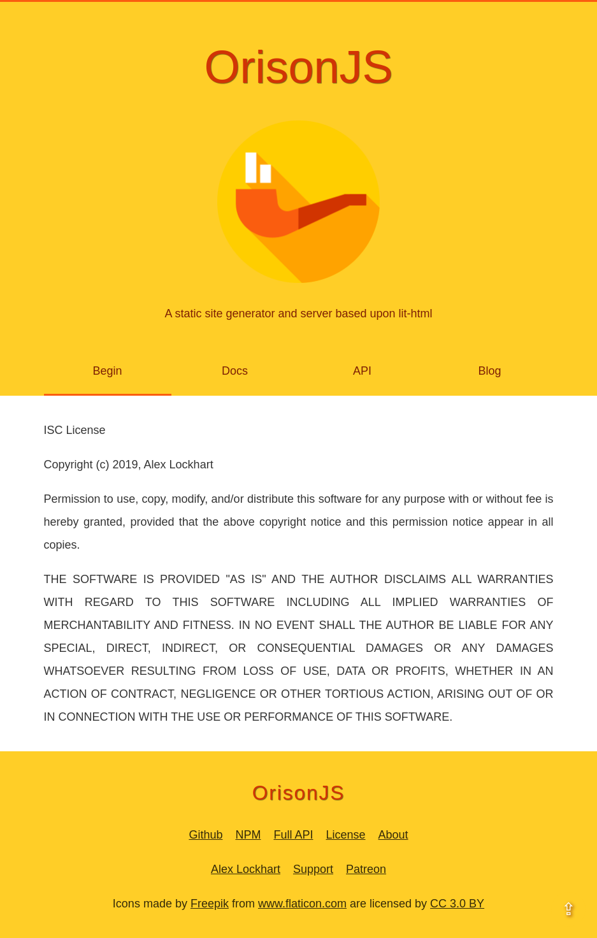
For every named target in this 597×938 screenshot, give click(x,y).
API (362, 370)
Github (205, 834)
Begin (107, 370)
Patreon (366, 869)
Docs (235, 370)
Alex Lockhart (245, 869)
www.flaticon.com (302, 903)
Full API (293, 834)
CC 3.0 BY (457, 903)
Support (313, 869)
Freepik (210, 903)
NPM (248, 834)
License (345, 834)
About (393, 834)
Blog (489, 370)
